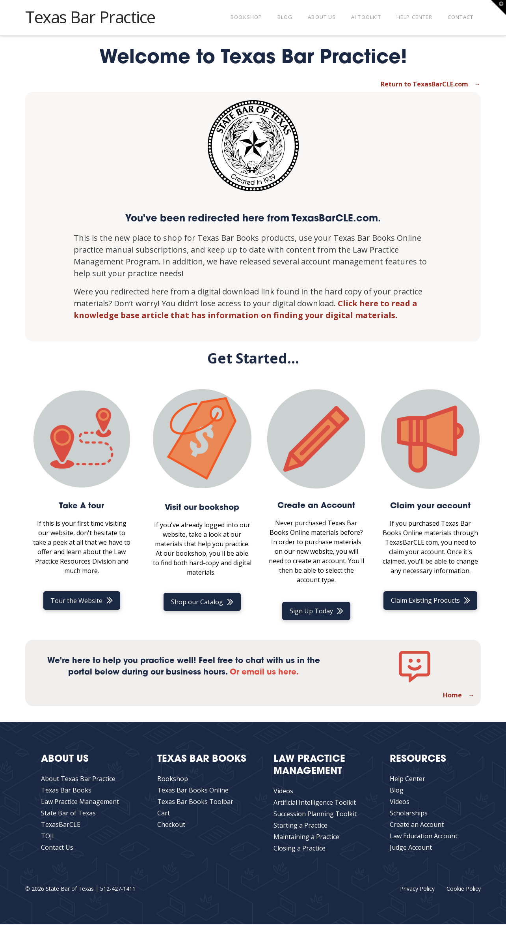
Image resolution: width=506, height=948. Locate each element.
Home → (458, 695)
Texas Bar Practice (90, 17)
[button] (498, 7)
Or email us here (263, 672)
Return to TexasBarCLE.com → (431, 84)
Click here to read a (377, 303)
